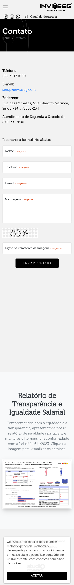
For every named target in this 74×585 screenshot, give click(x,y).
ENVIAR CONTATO (37, 263)
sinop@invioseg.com (19, 90)
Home (6, 38)
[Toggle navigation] (5, 7)
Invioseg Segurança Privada (56, 7)
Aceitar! (37, 575)
